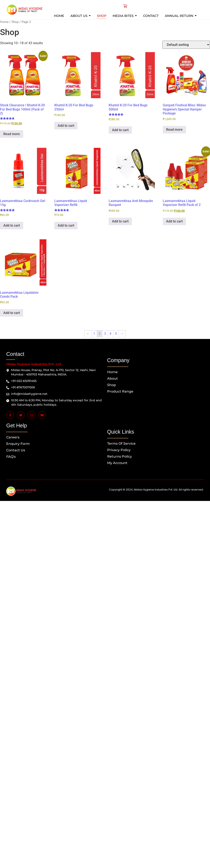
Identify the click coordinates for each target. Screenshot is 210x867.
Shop (15, 22)
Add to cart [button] (66, 126)
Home (4, 22)
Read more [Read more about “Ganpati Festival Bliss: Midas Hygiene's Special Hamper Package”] (174, 130)
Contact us (15, 450)
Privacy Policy (119, 450)
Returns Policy (119, 456)
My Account (117, 463)
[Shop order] (186, 45)
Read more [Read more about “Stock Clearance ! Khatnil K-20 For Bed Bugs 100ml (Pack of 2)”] (11, 134)
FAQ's (11, 457)
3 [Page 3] (105, 334)
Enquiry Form (18, 444)
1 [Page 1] (94, 334)
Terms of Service (121, 443)
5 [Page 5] (116, 334)
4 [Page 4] (110, 334)
